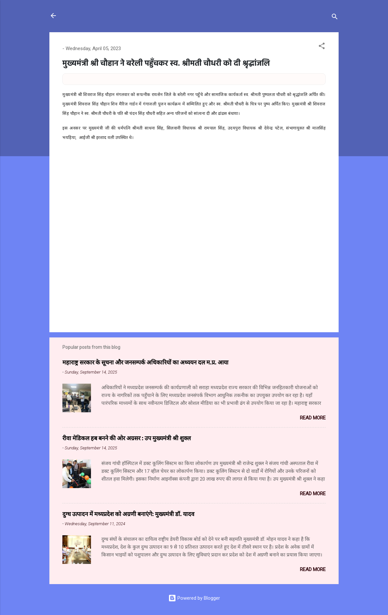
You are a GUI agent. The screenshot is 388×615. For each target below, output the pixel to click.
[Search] (335, 18)
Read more (313, 418)
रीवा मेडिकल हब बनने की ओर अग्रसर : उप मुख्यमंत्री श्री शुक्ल (126, 438)
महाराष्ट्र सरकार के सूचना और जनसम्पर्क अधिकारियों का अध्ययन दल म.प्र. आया (145, 362)
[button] (322, 47)
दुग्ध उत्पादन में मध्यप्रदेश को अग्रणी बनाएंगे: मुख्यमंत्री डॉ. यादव (128, 514)
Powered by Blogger (194, 598)
